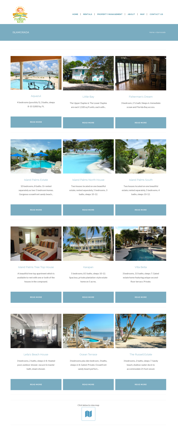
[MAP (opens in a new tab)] (142, 14)
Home (151, 32)
